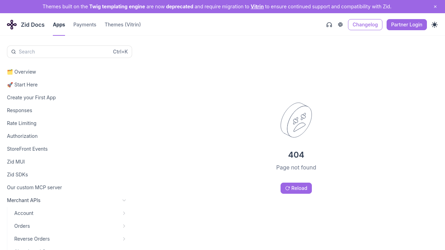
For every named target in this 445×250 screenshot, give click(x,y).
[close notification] (435, 6)
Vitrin (257, 6)
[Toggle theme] (434, 25)
